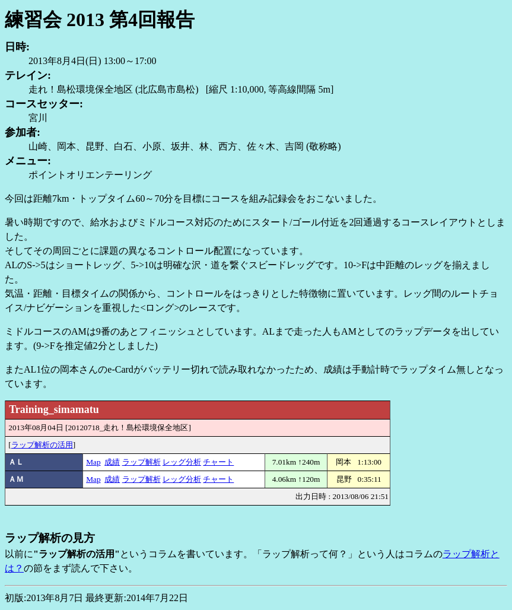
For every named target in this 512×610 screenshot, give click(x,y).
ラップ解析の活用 (42, 444)
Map (93, 462)
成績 (112, 462)
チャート (218, 462)
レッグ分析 (182, 462)
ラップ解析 (141, 462)
